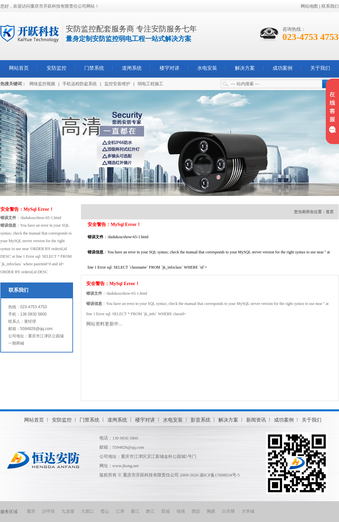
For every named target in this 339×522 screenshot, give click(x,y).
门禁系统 (94, 68)
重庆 (31, 511)
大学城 (248, 511)
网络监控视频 (42, 83)
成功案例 (282, 68)
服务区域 (9, 511)
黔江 (150, 511)
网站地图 (309, 6)
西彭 (196, 511)
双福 (165, 511)
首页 (330, 211)
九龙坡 (67, 511)
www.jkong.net (125, 465)
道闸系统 (132, 68)
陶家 (211, 511)
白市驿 (228, 511)
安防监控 (56, 68)
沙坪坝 (48, 511)
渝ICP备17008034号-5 (220, 474)
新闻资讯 (256, 420)
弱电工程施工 (150, 83)
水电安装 (207, 68)
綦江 (135, 511)
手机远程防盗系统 (79, 83)
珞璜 (180, 511)
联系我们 (330, 6)
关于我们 (320, 68)
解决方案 (245, 68)
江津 (120, 511)
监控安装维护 (117, 83)
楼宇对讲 (169, 68)
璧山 (104, 511)
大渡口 (87, 511)
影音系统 (200, 420)
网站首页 (19, 68)
